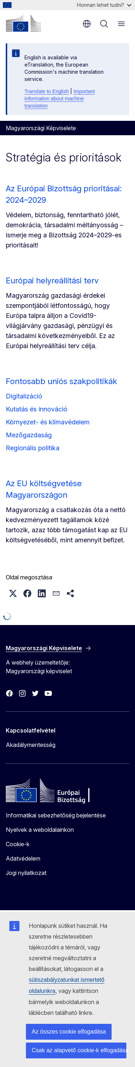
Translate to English (46, 91)
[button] (13, 593)
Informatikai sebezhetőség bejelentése (56, 815)
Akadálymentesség (30, 744)
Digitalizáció (24, 396)
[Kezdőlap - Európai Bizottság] (23, 23)
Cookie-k (18, 844)
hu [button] (86, 23)
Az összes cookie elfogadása (69, 1032)
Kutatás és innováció (36, 409)
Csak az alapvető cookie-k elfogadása (79, 1050)
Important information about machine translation (59, 98)
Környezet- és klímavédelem (48, 422)
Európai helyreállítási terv (52, 280)
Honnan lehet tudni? (104, 5)
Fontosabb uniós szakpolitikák (61, 381)
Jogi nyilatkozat (26, 872)
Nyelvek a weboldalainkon (40, 829)
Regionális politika (32, 448)
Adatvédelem (23, 858)
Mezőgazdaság (29, 435)
